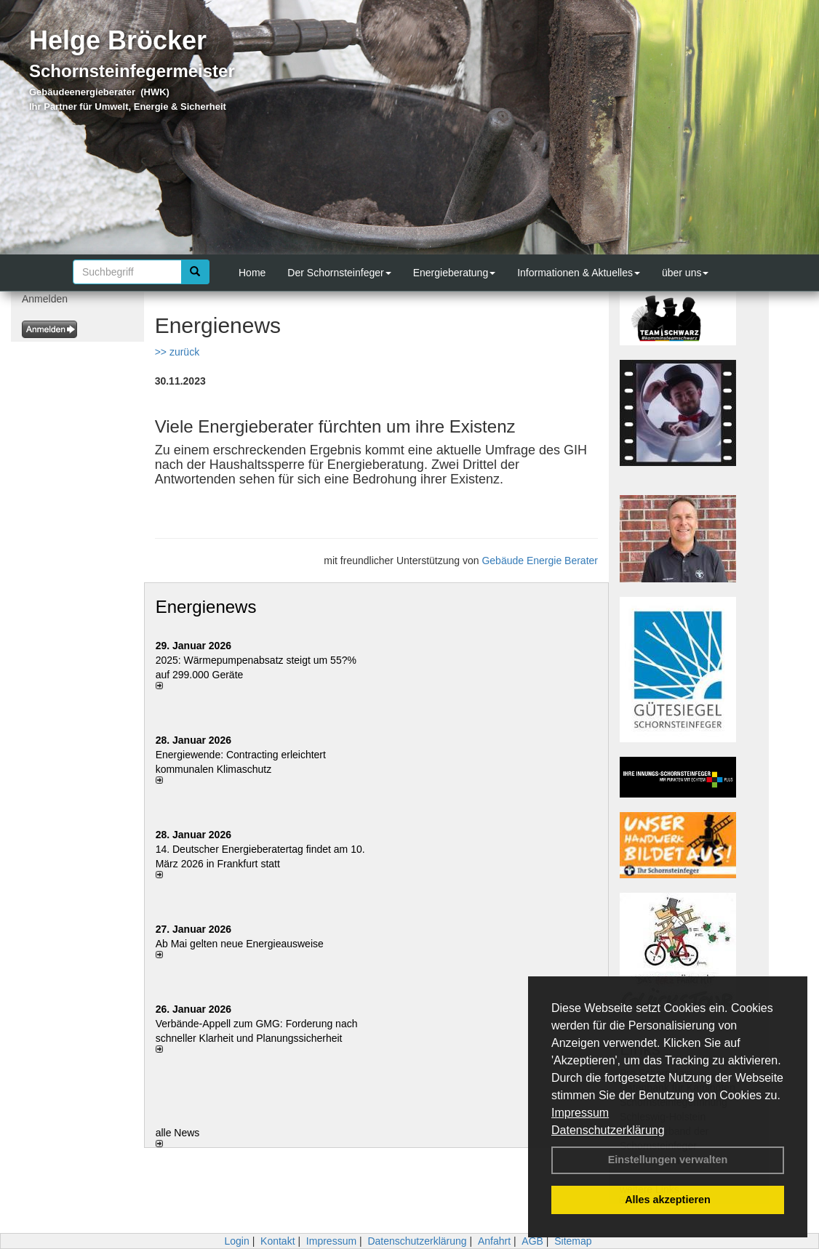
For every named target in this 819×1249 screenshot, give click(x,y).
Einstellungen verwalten (668, 1159)
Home (252, 272)
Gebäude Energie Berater (540, 560)
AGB (532, 1241)
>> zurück (177, 352)
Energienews (206, 607)
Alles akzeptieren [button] (668, 1199)
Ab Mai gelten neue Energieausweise (240, 943)
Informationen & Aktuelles (578, 272)
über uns (685, 272)
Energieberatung (454, 272)
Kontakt (277, 1241)
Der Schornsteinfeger (339, 272)
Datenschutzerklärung (608, 1130)
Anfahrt (494, 1241)
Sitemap (572, 1241)
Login (236, 1241)
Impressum (580, 1113)
